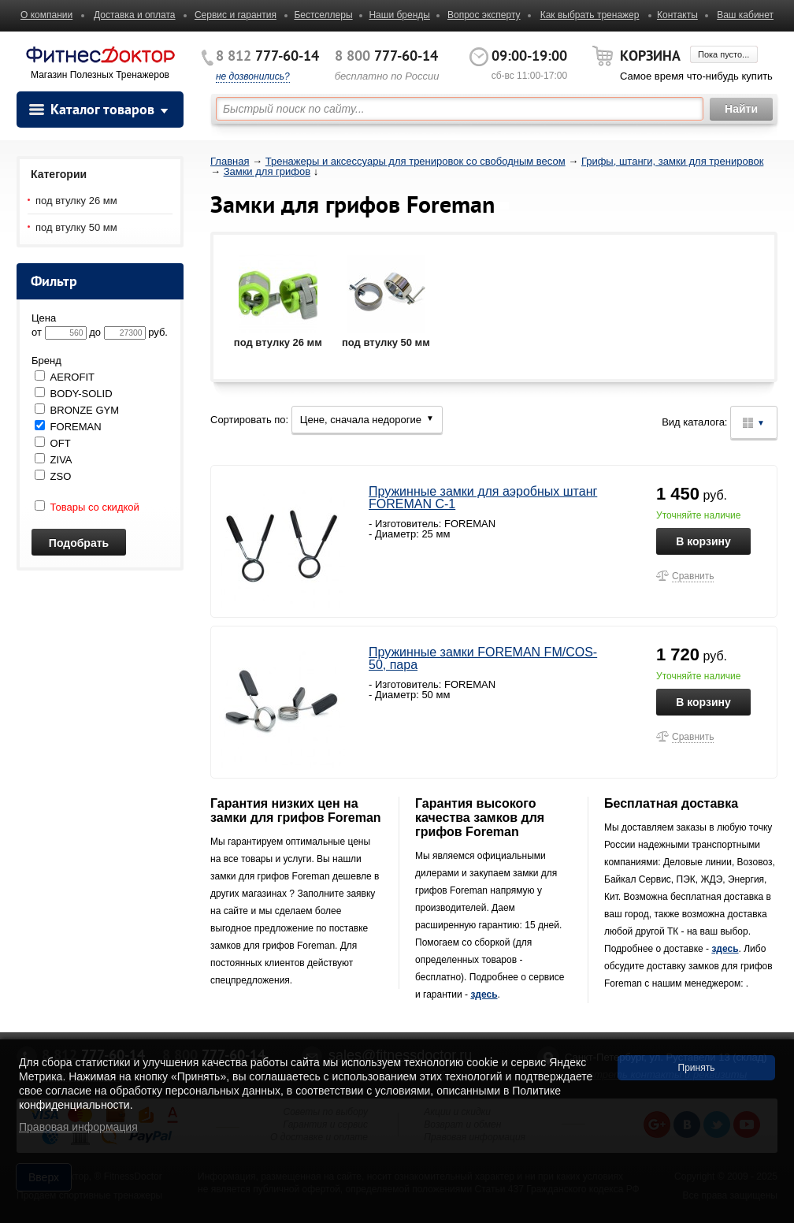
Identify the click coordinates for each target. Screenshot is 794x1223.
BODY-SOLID (74, 394)
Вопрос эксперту (484, 14)
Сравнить (693, 576)
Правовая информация (78, 1127)
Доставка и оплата (135, 14)
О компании (46, 14)
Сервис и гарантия (235, 14)
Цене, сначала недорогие (367, 420)
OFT (53, 443)
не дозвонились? (253, 76)
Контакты (677, 14)
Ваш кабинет (745, 14)
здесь (483, 994)
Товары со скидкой (87, 507)
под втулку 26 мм (76, 200)
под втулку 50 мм (76, 227)
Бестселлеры (323, 14)
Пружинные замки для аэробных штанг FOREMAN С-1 (483, 498)
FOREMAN (68, 427)
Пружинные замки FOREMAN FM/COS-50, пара (483, 658)
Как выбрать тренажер (590, 14)
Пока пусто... (723, 54)
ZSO (53, 476)
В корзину (703, 541)
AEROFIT (65, 377)
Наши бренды (399, 14)
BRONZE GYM (77, 410)
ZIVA (53, 460)
